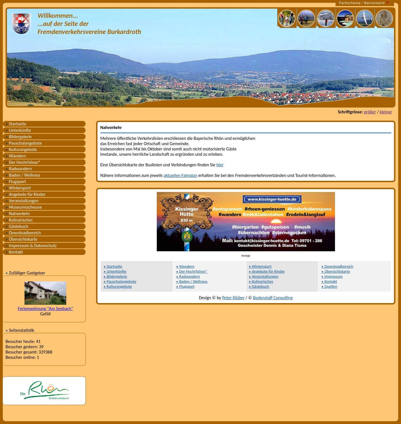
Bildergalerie (19, 136)
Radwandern (19, 168)
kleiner (386, 111)
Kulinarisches (19, 220)
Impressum (332, 276)
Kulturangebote (21, 149)
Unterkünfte (18, 130)
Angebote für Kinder (26, 194)
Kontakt (14, 252)
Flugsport (16, 181)
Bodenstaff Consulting (273, 297)
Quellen (329, 286)
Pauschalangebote (24, 143)
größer (370, 111)
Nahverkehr (18, 213)
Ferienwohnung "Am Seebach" (45, 308)
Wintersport (18, 188)
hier (220, 164)
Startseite (16, 123)
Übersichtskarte (21, 239)
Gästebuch (17, 226)
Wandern (16, 156)
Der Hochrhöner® (23, 162)
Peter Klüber (233, 297)
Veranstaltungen (22, 200)
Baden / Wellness (23, 175)
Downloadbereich (23, 232)
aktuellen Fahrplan (180, 175)
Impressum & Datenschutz (31, 245)
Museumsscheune (24, 207)
